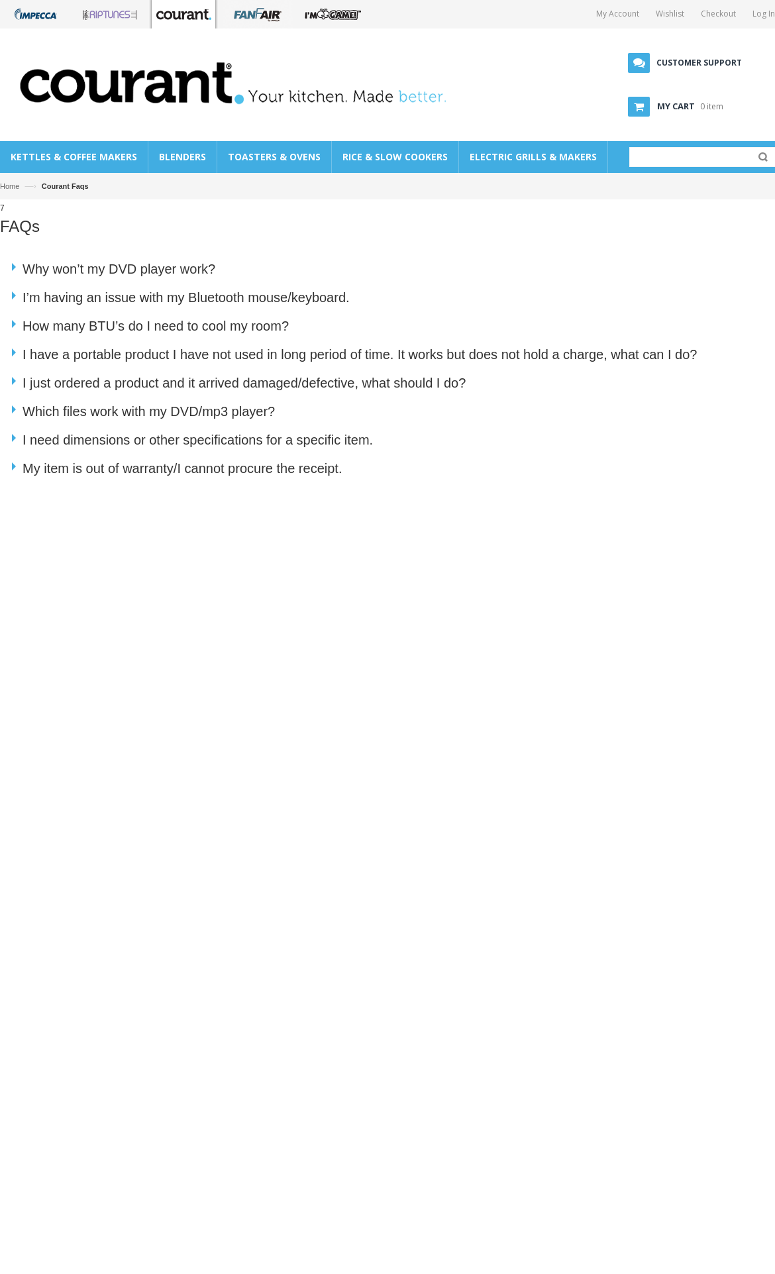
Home (9, 186)
